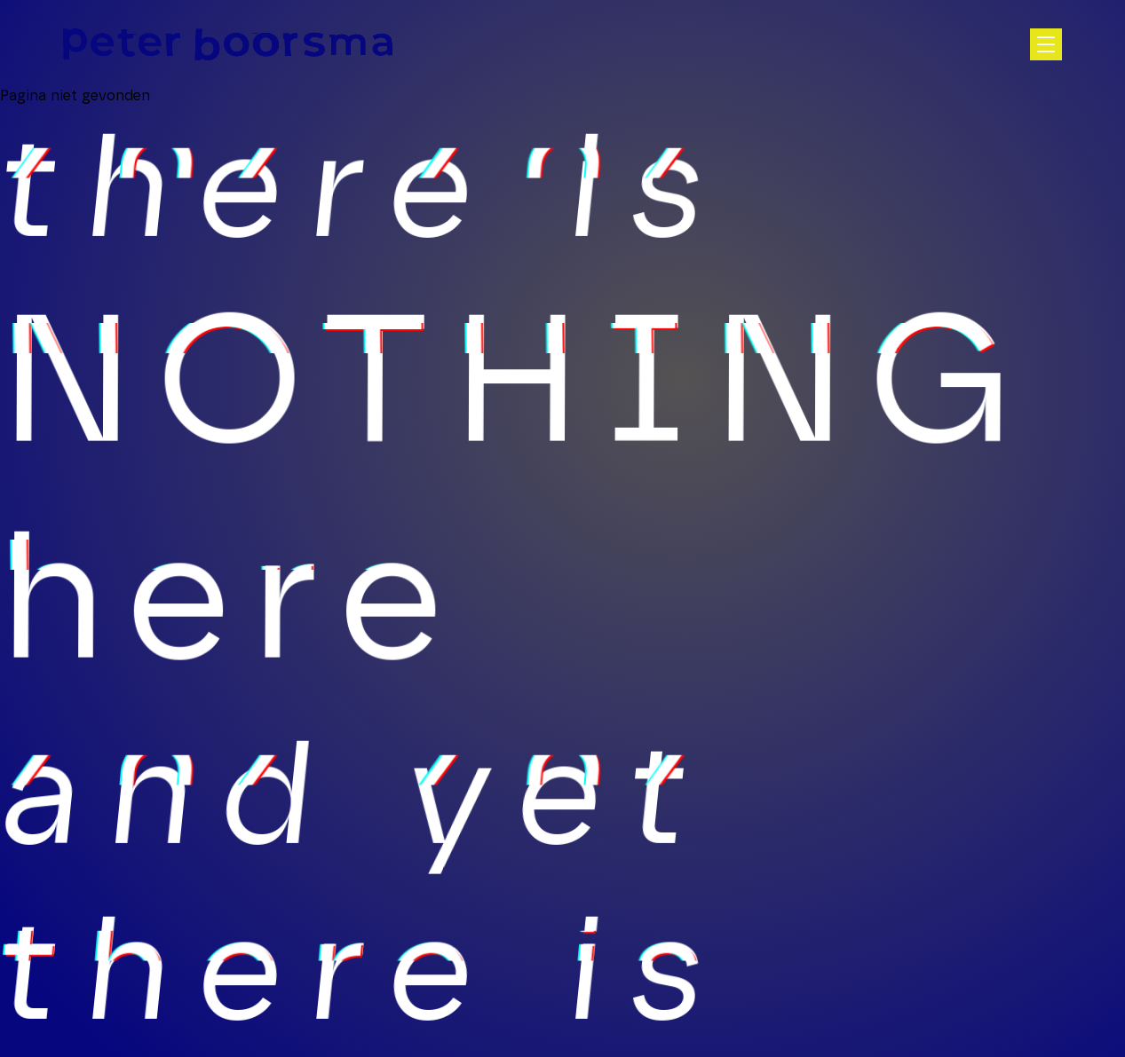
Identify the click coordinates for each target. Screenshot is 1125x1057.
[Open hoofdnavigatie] (1046, 44)
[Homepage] (227, 44)
